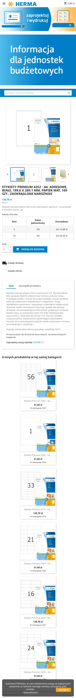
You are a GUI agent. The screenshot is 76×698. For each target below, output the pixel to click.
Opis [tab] (11, 285)
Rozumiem (63, 690)
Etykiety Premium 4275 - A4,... (38, 509)
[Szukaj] (38, 93)
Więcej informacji (30, 692)
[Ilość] (5, 249)
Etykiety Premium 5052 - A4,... (38, 400)
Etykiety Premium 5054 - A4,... (38, 563)
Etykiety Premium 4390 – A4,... (38, 672)
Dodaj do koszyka (30, 249)
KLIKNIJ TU (38, 342)
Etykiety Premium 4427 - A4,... (38, 617)
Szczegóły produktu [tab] (30, 285)
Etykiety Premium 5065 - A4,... (38, 455)
